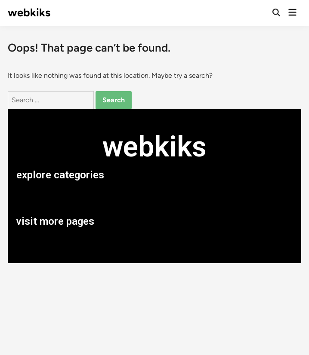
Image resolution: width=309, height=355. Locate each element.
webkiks (29, 12)
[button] (154, 198)
